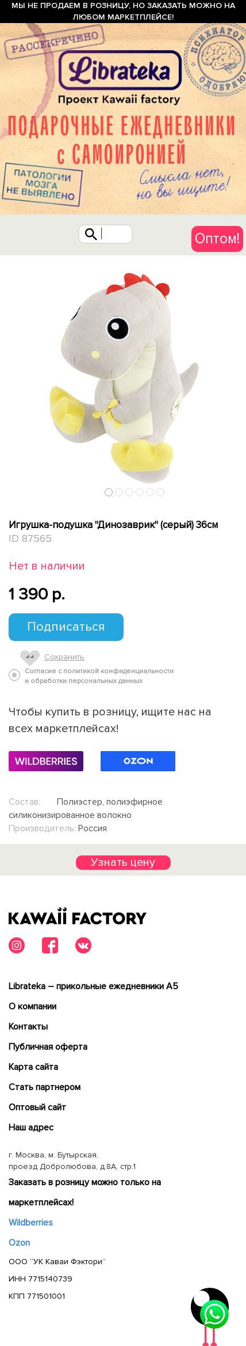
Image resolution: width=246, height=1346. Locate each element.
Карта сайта (33, 1067)
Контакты (28, 1026)
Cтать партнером (44, 1087)
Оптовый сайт (37, 1107)
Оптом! (217, 238)
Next (233, 489)
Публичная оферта (48, 1047)
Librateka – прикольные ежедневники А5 (93, 986)
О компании (32, 1006)
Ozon (19, 1243)
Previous (13, 489)
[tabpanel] (123, 378)
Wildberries (31, 1222)
